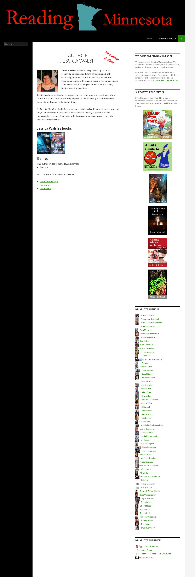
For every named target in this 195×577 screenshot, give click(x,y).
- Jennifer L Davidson (147, 399)
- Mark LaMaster (145, 447)
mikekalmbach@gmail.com (166, 80)
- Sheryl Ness (143, 505)
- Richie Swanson (145, 484)
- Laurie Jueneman (145, 429)
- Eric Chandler (144, 385)
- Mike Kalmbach (144, 462)
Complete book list (165, 39)
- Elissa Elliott (143, 374)
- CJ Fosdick (142, 355)
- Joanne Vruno (144, 414)
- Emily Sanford (144, 381)
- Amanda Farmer (145, 326)
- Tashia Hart (142, 509)
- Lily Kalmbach (144, 432)
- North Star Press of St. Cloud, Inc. (153, 553)
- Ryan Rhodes (144, 498)
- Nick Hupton (143, 469)
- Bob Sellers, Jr (144, 344)
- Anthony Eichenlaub (147, 333)
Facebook (45, 184)
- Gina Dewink (143, 388)
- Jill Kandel (142, 407)
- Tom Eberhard (144, 520)
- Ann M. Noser (143, 330)
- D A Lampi (142, 363)
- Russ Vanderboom (145, 495)
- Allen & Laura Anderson (148, 322)
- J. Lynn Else (143, 396)
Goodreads (45, 188)
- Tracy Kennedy (145, 527)
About (150, 39)
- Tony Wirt (142, 524)
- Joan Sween (143, 410)
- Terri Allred (142, 513)
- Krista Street (143, 421)
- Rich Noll (142, 480)
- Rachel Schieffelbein (147, 476)
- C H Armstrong (144, 352)
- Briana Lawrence (145, 348)
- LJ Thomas (142, 440)
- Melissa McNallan (145, 458)
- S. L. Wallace (143, 502)
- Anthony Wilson (145, 337)
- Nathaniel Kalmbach (147, 465)
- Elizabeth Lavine (145, 377)
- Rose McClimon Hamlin (148, 491)
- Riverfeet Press (145, 557)
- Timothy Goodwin (145, 516)
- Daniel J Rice (143, 366)
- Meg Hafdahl (143, 454)
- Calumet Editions (147, 546)
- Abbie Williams (144, 315)
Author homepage (49, 181)
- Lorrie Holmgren (144, 443)
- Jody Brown (143, 418)
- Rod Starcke (143, 487)
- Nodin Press (143, 550)
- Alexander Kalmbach (147, 319)
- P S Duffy (141, 473)
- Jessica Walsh (144, 403)
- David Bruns (144, 370)
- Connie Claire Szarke (148, 359)
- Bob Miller (142, 341)
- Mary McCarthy (145, 451)
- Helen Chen (143, 392)
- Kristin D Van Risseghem (149, 425)
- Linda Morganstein (146, 436)
